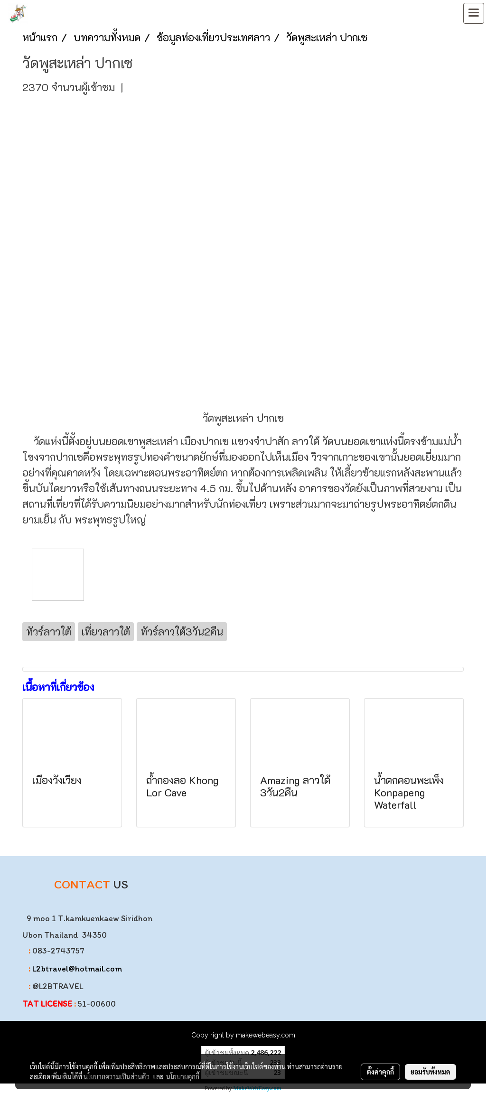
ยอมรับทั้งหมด (430, 1071)
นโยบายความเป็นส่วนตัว (117, 1076)
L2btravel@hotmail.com (77, 968)
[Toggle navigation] (473, 13)
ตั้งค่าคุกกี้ (380, 1071)
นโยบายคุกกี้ (182, 1076)
